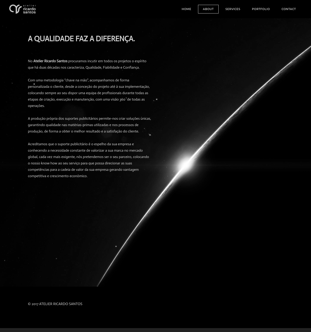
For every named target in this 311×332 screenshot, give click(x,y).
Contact (289, 9)
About (208, 9)
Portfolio (261, 9)
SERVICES (232, 9)
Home (186, 9)
